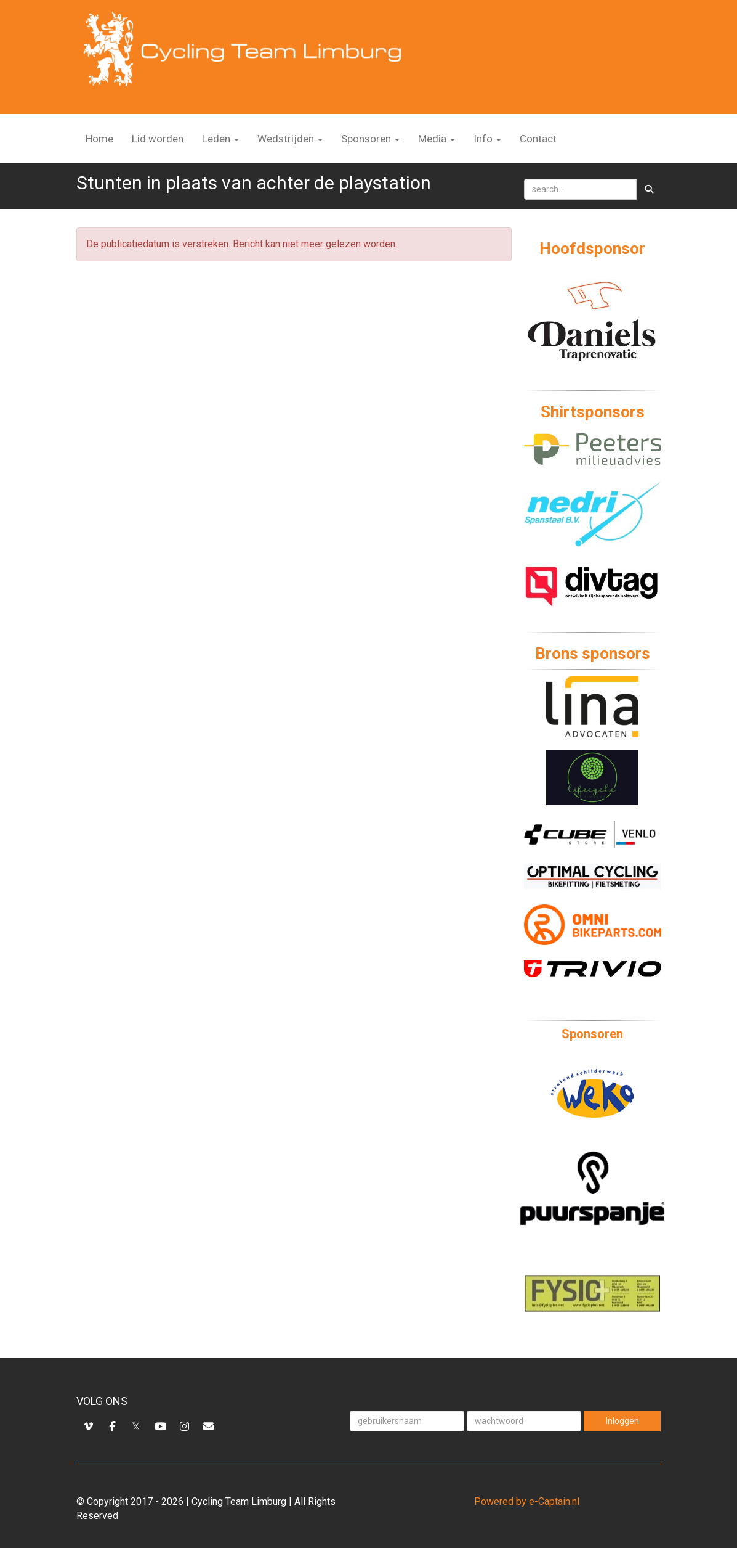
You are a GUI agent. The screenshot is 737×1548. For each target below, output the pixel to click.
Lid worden (157, 139)
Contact (538, 139)
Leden (220, 139)
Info (487, 139)
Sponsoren (370, 139)
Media (436, 139)
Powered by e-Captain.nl (526, 1501)
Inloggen (622, 1421)
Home (99, 139)
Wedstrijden (290, 139)
